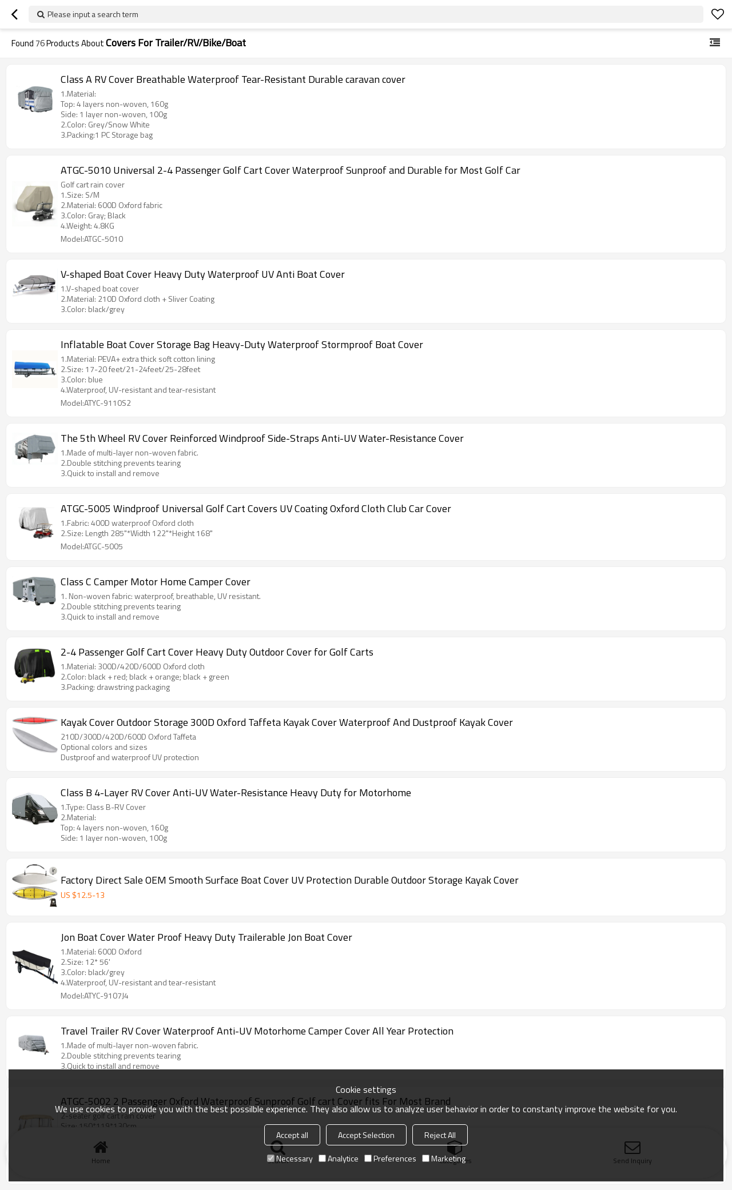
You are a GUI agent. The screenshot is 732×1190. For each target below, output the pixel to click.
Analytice (339, 1158)
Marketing (444, 1158)
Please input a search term (92, 14)
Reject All (440, 1135)
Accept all (292, 1135)
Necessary (290, 1158)
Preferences (390, 1158)
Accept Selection (366, 1135)
